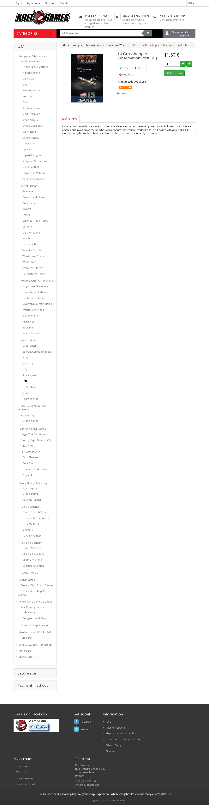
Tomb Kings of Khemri (35, 292)
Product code (125, 81)
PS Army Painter (31, 499)
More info (69, 118)
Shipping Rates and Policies (122, 733)
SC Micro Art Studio (33, 565)
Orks (25, 102)
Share (139, 68)
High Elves (28, 321)
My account (23, 758)
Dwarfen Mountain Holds (37, 304)
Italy (24, 369)
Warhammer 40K (30, 61)
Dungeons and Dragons (36, 618)
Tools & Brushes (30, 506)
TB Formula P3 (30, 524)
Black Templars (31, 114)
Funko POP (27, 637)
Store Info (50, 3)
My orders (22, 766)
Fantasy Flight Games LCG (36, 440)
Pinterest (126, 74)
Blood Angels (30, 120)
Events (64, 3)
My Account (34, 3)
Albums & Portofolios (34, 469)
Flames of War (29, 340)
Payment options (116, 727)
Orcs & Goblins (31, 244)
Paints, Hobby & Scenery (33, 483)
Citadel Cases (30, 420)
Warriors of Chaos (33, 256)
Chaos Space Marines (35, 67)
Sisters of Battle (31, 167)
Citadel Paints (30, 493)
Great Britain (29, 345)
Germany (27, 363)
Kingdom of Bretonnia (35, 286)
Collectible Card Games (32, 429)
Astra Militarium (31, 90)
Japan (25, 393)
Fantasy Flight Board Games (37, 585)
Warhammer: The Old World (37, 281)
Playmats (27, 475)
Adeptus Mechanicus (34, 161)
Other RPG (28, 612)
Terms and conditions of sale (123, 739)
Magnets (27, 530)
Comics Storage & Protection (35, 644)
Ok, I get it (93, 800)
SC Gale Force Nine (33, 554)
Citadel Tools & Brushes (36, 512)
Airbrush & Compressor (36, 518)
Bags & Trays (28, 415)
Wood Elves (29, 262)
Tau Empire (29, 143)
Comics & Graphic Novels (35, 625)
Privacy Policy (114, 745)
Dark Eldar (28, 78)
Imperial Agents (31, 72)
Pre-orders (25, 650)
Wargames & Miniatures (33, 56)
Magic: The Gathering (33, 434)
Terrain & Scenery (31, 542)
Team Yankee (30, 398)
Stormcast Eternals (33, 268)
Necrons (27, 96)
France (26, 357)
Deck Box (27, 463)
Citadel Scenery (31, 548)
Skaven (26, 238)
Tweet (124, 68)
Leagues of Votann (33, 173)
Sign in (19, 3)
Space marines (31, 108)
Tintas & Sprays (30, 488)
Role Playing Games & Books (35, 601)
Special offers (27, 656)
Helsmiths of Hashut (34, 274)
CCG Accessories (30, 452)
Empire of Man (30, 315)
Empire (26, 215)
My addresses (24, 778)
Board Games (27, 580)
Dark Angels (29, 131)
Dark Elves (28, 203)
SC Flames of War (32, 560)
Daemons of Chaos (33, 197)
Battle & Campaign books (37, 351)
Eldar (25, 84)
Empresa (82, 758)
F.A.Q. (109, 721)
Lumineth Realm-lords (35, 220)
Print (124, 93)
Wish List (21, 772)
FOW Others (29, 387)
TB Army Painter (31, 535)
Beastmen (28, 191)
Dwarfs (26, 209)
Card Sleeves (30, 457)
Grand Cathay (30, 333)
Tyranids (27, 149)
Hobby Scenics (29, 573)
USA (24, 381)
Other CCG (27, 446)
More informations (114, 800)
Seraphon (28, 226)
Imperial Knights (31, 155)
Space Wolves (30, 137)
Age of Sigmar (29, 186)
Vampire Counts (31, 250)
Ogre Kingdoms (31, 232)
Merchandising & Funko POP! (35, 632)
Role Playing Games (32, 607)
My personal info (26, 784)
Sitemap (110, 751)
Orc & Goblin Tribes (33, 298)
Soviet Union (29, 375)
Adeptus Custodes (33, 179)
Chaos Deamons (32, 125)
